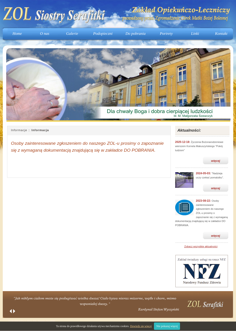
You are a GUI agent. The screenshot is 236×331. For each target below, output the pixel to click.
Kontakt (221, 33)
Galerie (72, 33)
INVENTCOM (205, 321)
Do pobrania (135, 33)
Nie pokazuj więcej (167, 326)
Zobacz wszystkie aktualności (200, 246)
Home (17, 33)
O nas (44, 33)
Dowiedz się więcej (141, 326)
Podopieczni (102, 33)
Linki (195, 33)
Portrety (166, 33)
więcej (215, 161)
